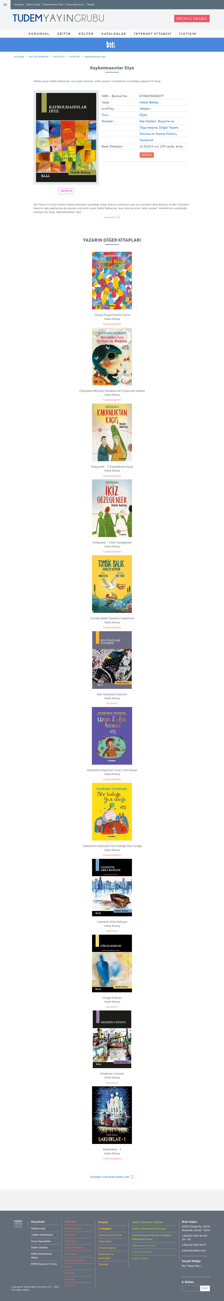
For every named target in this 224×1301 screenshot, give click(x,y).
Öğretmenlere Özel (53, 4)
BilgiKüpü (70, 1241)
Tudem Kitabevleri (42, 1234)
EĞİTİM (64, 33)
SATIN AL (146, 155)
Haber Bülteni (39, 1247)
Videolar (103, 1264)
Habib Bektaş (149, 102)
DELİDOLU (59, 56)
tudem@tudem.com (194, 1250)
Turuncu (70, 1285)
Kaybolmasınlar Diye (95, 56)
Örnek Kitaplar (107, 1247)
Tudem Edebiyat (74, 1247)
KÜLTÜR (86, 33)
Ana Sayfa (19, 56)
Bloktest (70, 1234)
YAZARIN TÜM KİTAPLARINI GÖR (109, 1177)
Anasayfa (19, 4)
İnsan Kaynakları (41, 1241)
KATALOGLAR (114, 33)
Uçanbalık (71, 1253)
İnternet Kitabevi (142, 1252)
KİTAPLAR (74, 56)
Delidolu (70, 1273)
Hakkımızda (38, 1228)
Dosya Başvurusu (75, 4)
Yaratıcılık (146, 140)
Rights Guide (33, 4)
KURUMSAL (39, 33)
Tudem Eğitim (73, 1228)
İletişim (91, 4)
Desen (68, 1266)
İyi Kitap (69, 1279)
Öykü (143, 115)
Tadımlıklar (105, 1241)
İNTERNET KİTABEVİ (153, 33)
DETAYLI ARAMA (191, 18)
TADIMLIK (66, 191)
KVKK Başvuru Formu (44, 1264)
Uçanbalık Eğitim (75, 1260)
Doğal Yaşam (168, 127)
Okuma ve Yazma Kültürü (158, 134)
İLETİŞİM (187, 33)
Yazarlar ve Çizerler (110, 1235)
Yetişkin (144, 108)
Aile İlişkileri (147, 121)
